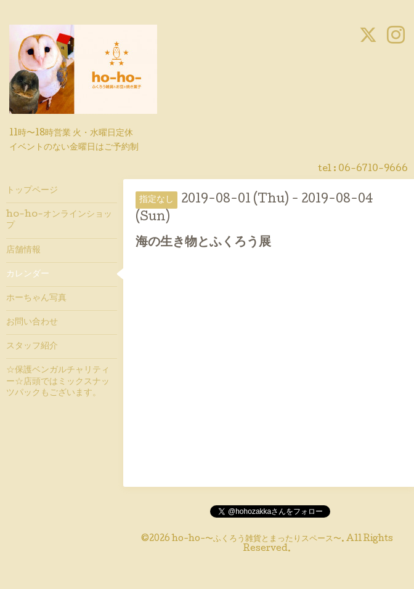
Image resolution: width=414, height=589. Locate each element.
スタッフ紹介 (32, 346)
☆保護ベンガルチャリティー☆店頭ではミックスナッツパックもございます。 (58, 382)
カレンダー (27, 274)
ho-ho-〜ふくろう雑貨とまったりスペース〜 (256, 539)
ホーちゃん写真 (36, 298)
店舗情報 (23, 250)
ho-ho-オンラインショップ (59, 220)
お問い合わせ (32, 322)
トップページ (32, 191)
